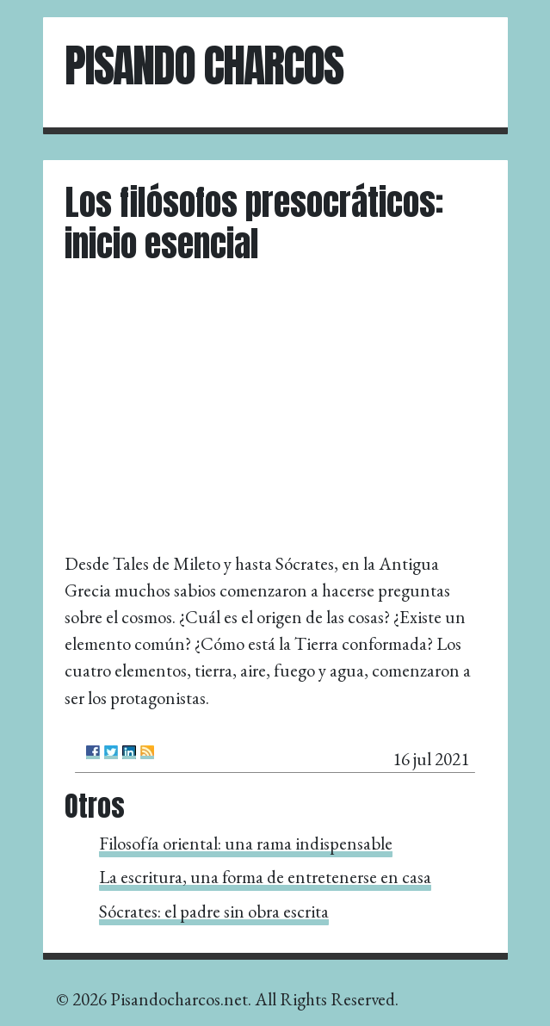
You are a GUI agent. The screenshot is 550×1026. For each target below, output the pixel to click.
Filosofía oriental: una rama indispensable (245, 843)
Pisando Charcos (204, 65)
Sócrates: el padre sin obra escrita (214, 911)
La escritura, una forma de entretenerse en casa (265, 876)
